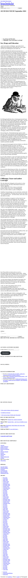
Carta (2, 450)
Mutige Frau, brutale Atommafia (15, 419)
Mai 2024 (5, 507)
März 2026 (5, 480)
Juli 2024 (5, 504)
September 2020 (6, 563)
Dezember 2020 (6, 559)
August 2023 (6, 518)
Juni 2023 (5, 521)
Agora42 (2, 445)
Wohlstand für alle (4, 473)
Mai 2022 (5, 537)
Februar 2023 (6, 526)
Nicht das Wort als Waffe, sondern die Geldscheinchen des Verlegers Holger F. (14, 374)
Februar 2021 (6, 556)
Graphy (18, 576)
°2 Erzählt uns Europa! (5, 412)
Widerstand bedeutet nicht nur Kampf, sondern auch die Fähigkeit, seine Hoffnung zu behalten (15, 380)
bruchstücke (7, 3)
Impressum (5, 574)
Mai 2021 (5, 553)
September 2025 (6, 488)
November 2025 (6, 485)
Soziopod (3, 469)
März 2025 (5, 495)
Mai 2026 (5, 477)
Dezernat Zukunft (4, 451)
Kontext (2, 453)
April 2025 (5, 494)
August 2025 (6, 489)
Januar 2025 (5, 498)
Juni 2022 (5, 536)
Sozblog (2, 458)
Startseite (5, 572)
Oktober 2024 (6, 502)
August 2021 (6, 549)
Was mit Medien (4, 472)
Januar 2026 (5, 483)
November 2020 (6, 560)
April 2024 (5, 508)
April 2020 (5, 569)
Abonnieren (5, 353)
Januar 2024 (5, 512)
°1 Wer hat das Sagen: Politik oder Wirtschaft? (11, 415)
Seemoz (2, 455)
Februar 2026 (6, 481)
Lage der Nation (4, 466)
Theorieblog (3, 460)
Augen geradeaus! (4, 446)
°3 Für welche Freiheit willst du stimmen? (10, 410)
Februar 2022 (6, 541)
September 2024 (6, 503)
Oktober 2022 (6, 531)
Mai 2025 (5, 493)
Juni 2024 (5, 505)
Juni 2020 (5, 567)
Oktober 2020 (6, 562)
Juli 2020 (5, 565)
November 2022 (6, 530)
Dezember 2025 (6, 484)
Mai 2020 (5, 568)
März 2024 (5, 509)
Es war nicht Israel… (13, 429)
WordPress (9, 576)
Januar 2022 (5, 542)
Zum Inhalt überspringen (6, 1)
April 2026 (5, 479)
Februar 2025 (6, 497)
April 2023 (5, 523)
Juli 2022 (5, 535)
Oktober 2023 (6, 516)
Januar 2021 (5, 558)
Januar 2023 (5, 527)
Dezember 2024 (6, 499)
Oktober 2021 (6, 546)
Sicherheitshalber (4, 468)
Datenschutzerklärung (8, 573)
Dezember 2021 (6, 544)
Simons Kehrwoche (5, 456)
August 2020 (6, 564)
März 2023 (5, 525)
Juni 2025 (5, 491)
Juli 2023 (5, 519)
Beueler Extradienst (5, 449)
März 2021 (5, 555)
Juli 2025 (5, 490)
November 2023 (6, 514)
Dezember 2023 (6, 513)
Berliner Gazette (4, 448)
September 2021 (6, 547)
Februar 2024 (6, 511)
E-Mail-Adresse (4, 349)
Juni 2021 (5, 551)
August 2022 (6, 533)
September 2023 (6, 517)
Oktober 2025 (6, 486)
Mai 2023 (5, 522)
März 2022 (5, 540)
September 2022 (6, 532)
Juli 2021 (5, 550)
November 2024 (6, 500)
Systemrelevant (4, 470)
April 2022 (5, 539)
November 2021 (6, 545)
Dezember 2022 (6, 528)
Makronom (3, 454)
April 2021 (5, 554)
